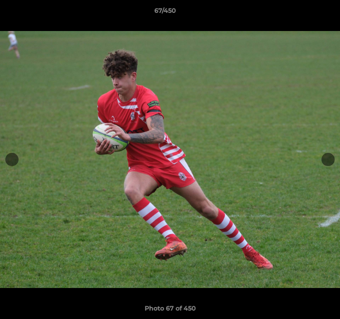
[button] (303, 13)
